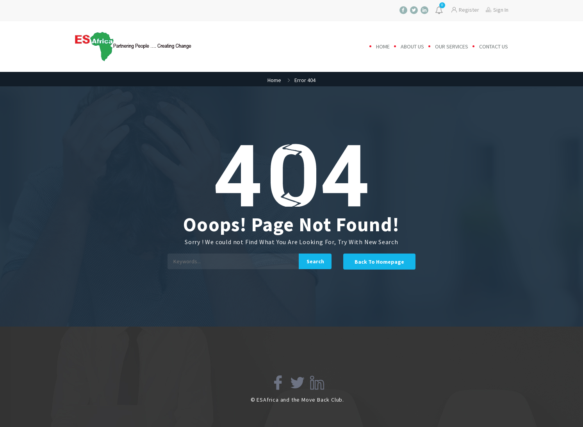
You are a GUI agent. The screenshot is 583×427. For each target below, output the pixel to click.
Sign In (497, 9)
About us (412, 46)
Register (465, 9)
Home (383, 46)
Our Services (451, 46)
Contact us (493, 46)
